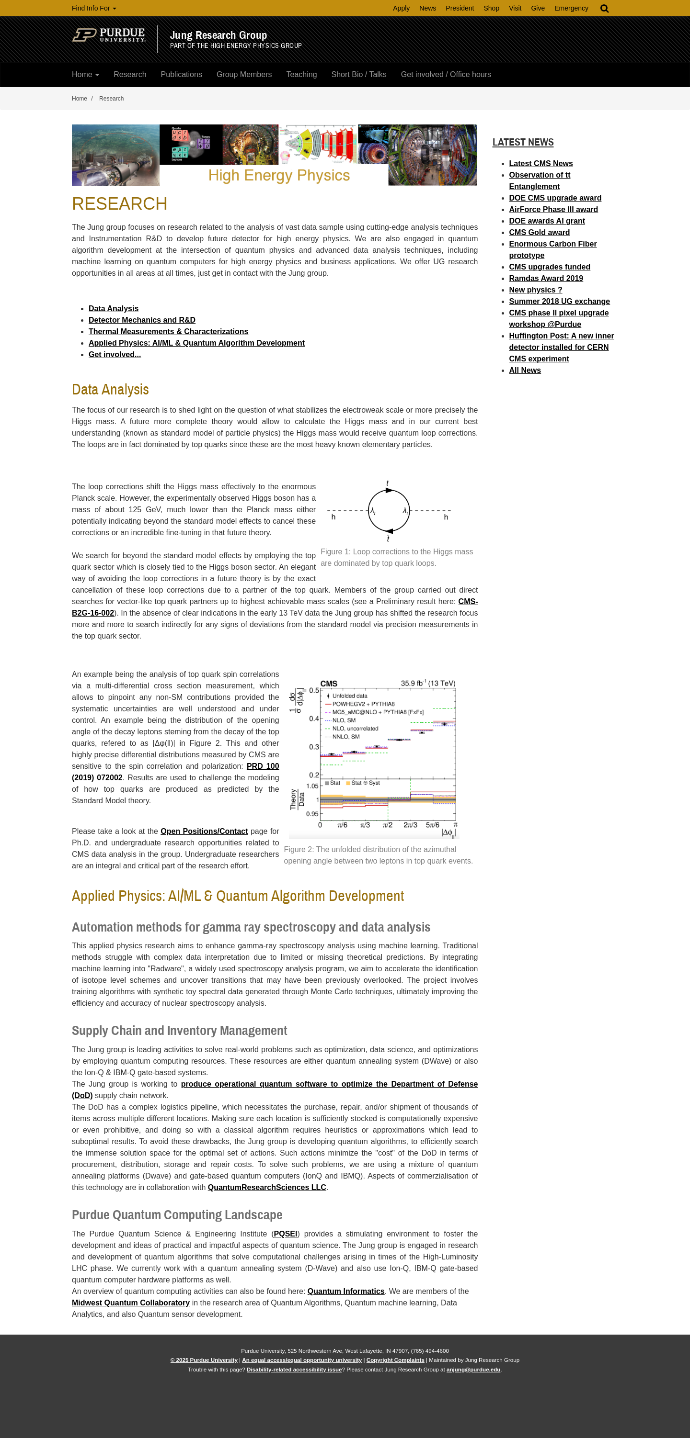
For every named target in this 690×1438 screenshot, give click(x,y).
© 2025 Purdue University (204, 1360)
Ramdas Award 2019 (546, 278)
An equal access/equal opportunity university (302, 1360)
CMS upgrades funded (550, 267)
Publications (181, 74)
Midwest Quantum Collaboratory (131, 1303)
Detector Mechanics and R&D (142, 320)
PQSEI (286, 1234)
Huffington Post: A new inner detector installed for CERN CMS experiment (561, 347)
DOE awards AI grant (547, 221)
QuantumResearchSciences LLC (267, 1187)
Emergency (571, 8)
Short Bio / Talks (359, 74)
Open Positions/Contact (204, 831)
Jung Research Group (219, 35)
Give (538, 8)
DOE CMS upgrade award (555, 198)
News (427, 8)
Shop (491, 8)
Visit (515, 8)
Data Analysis (113, 308)
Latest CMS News (541, 163)
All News (525, 370)
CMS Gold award (539, 232)
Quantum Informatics (346, 1291)
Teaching (301, 74)
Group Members (244, 74)
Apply (401, 8)
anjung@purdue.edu (473, 1369)
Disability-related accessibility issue (294, 1369)
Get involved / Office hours (446, 74)
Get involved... (115, 354)
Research (130, 74)
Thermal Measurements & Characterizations (168, 331)
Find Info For (94, 8)
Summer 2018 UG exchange (559, 301)
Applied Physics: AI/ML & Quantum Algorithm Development (197, 343)
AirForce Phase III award (553, 209)
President (460, 8)
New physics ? (536, 290)
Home (85, 74)
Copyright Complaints (396, 1360)
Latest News (523, 141)
